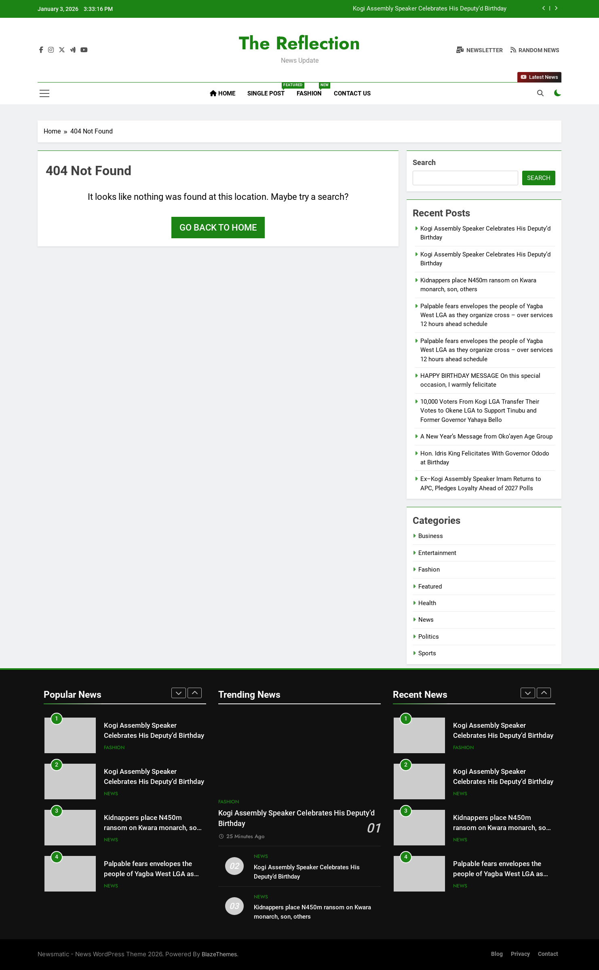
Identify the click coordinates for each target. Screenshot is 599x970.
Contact (548, 954)
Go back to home (218, 227)
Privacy (520, 954)
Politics (428, 636)
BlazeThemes (219, 954)
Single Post (269, 90)
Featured (430, 586)
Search (424, 162)
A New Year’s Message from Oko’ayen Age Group (486, 436)
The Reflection (299, 43)
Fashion (312, 90)
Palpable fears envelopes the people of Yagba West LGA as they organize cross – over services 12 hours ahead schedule (486, 315)
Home (222, 93)
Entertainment (437, 553)
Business (430, 536)
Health (427, 603)
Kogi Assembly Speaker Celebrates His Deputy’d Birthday (429, 9)
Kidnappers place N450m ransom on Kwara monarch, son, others (153, 828)
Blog (497, 954)
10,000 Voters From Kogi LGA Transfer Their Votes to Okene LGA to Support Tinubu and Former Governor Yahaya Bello (479, 411)
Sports (427, 653)
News (426, 619)
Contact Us (352, 93)
